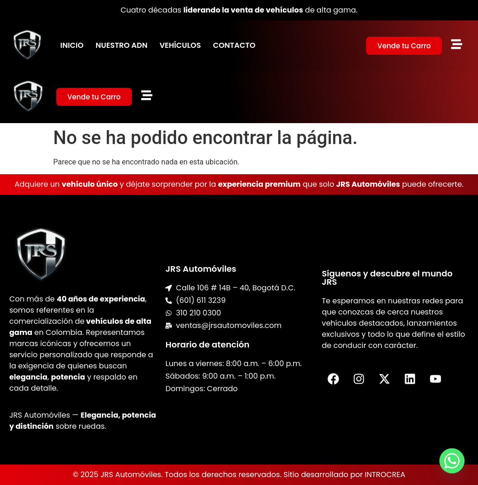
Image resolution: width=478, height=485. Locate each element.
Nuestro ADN (122, 45)
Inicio (72, 45)
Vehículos (180, 45)
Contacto (234, 45)
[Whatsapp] (452, 460)
